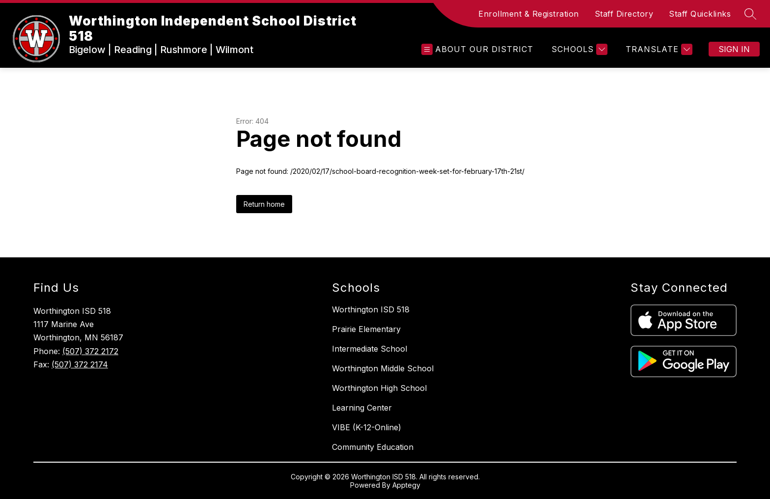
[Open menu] (477, 49)
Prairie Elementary (366, 329)
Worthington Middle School (383, 368)
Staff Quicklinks (700, 14)
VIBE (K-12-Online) (366, 427)
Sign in (734, 49)
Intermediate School (369, 349)
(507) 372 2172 (90, 351)
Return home (264, 204)
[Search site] (750, 14)
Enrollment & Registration (528, 14)
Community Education (372, 447)
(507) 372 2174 (80, 364)
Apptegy (406, 485)
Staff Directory (624, 14)
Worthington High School (379, 388)
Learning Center (362, 408)
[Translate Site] (657, 49)
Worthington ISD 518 (371, 309)
